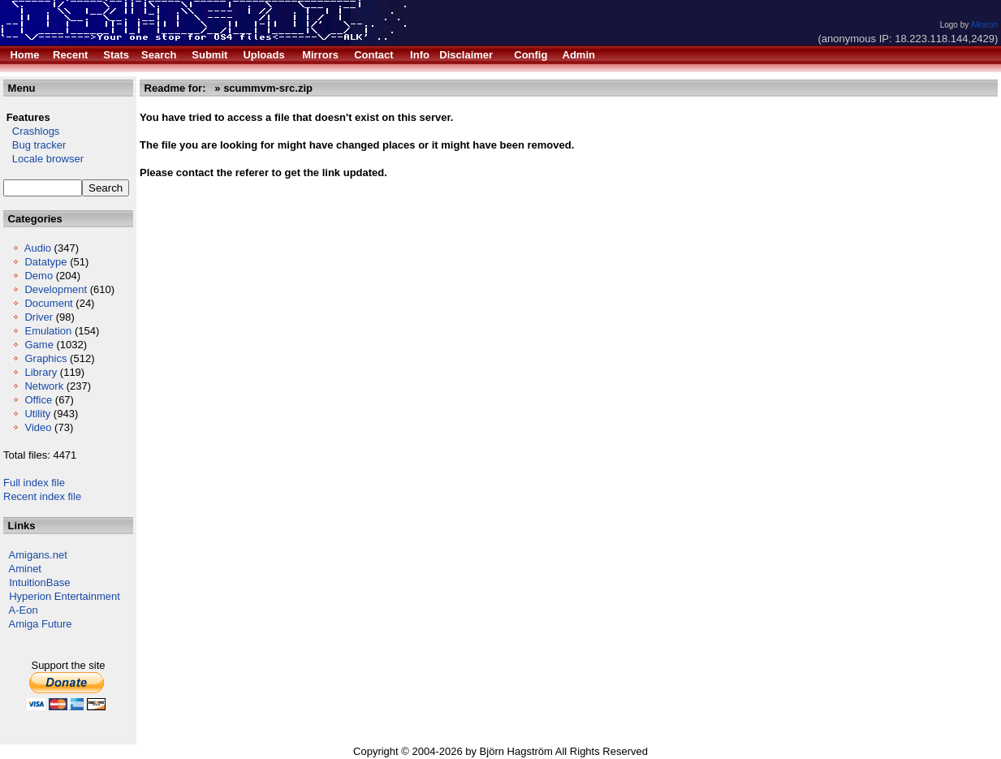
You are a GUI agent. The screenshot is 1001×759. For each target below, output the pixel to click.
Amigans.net (38, 555)
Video (37, 427)
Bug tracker (34, 145)
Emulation (47, 331)
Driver (38, 317)
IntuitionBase (39, 582)
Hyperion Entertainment (64, 596)
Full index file (34, 483)
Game (38, 345)
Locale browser (43, 159)
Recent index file (42, 496)
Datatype (45, 262)
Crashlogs (31, 131)
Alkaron (984, 24)
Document (48, 303)
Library (40, 372)
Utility (37, 414)
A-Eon (23, 610)
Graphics (45, 358)
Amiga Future (40, 624)
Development (55, 289)
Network (43, 386)
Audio (37, 248)
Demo (38, 276)
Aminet (25, 569)
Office (38, 400)
